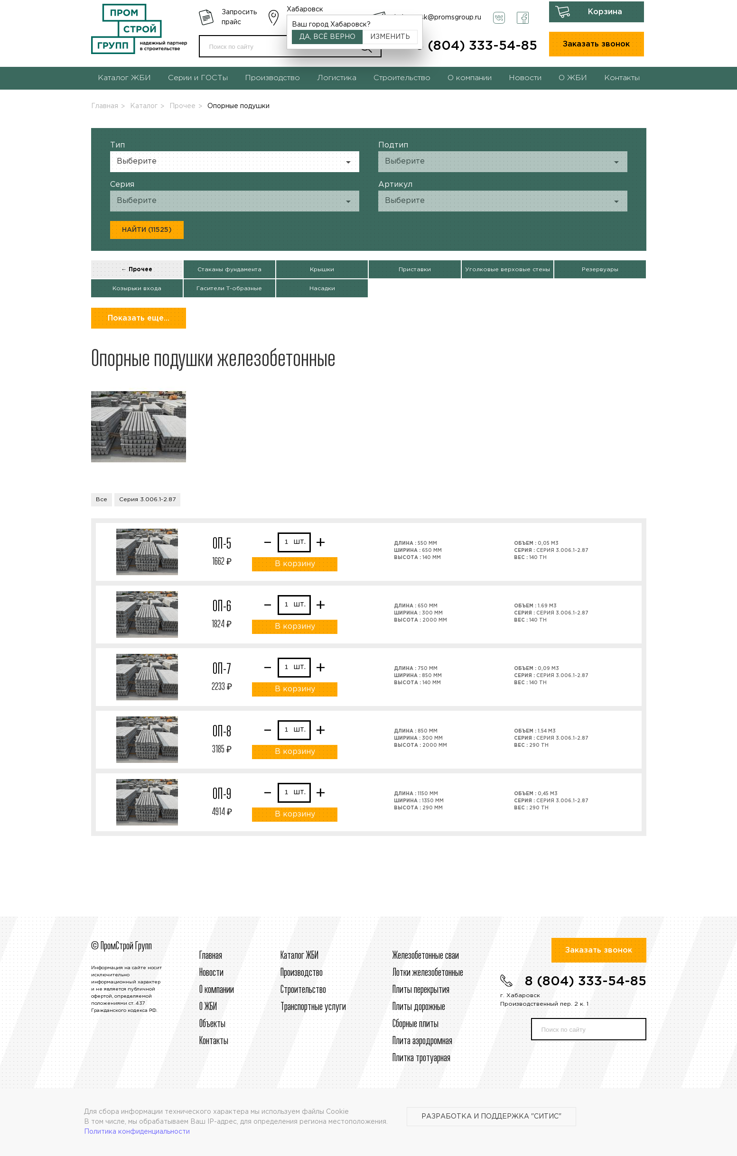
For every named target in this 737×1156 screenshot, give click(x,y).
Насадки (322, 288)
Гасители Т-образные (229, 288)
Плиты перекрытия (420, 990)
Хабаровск (305, 9)
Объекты (212, 1024)
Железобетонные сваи (425, 956)
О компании (470, 78)
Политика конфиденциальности (137, 1132)
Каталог (144, 106)
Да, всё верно (327, 37)
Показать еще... (138, 318)
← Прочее (136, 269)
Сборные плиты (415, 1024)
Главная (104, 106)
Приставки (415, 269)
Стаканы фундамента (229, 269)
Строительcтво (303, 990)
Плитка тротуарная (421, 1058)
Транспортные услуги (313, 1007)
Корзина (605, 12)
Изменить (390, 37)
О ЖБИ (573, 78)
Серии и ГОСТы (198, 78)
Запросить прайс (239, 17)
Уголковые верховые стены (507, 269)
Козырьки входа (136, 288)
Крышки (322, 269)
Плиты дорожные (418, 1007)
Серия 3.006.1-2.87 (147, 499)
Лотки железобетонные (427, 973)
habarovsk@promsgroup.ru (437, 17)
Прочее (182, 106)
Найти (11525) (147, 230)
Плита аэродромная (422, 1041)
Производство (272, 78)
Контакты (622, 78)
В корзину (295, 564)
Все (101, 499)
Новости (525, 78)
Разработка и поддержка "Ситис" (491, 1116)
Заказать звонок (596, 44)
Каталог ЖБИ (124, 78)
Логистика (336, 78)
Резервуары (600, 269)
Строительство (401, 78)
